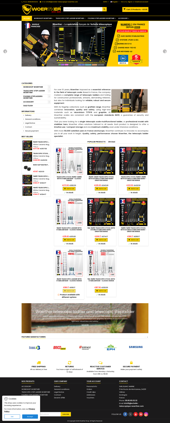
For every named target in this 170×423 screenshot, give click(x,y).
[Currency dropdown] (106, 2)
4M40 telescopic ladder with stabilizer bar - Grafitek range (41, 187)
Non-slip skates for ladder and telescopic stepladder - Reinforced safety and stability (41, 165)
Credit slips (91, 392)
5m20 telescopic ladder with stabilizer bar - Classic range (69, 229)
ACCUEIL (27, 18)
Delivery (28, 115)
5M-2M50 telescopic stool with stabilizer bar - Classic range (101, 280)
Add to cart (69, 189)
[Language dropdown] (115, 2)
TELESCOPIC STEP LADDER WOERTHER (70, 18)
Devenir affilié (59, 398)
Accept (30, 416)
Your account (94, 381)
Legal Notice (30, 123)
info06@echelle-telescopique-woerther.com (62, 2)
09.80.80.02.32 (33, 2)
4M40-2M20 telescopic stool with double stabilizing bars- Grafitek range (101, 178)
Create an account (141, 2)
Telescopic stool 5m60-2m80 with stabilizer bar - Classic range (69, 178)
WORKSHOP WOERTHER (43, 18)
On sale (111, 142)
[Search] (85, 9)
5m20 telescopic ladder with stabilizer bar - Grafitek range (41, 142)
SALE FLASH (28, 106)
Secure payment (32, 131)
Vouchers (90, 398)
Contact (28, 127)
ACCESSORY (123, 18)
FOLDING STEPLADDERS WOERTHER (101, 18)
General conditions (32, 119)
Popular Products (96, 142)
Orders (89, 389)
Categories (27, 83)
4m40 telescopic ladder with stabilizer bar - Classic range (69, 280)
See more (85, 325)
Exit (12, 416)
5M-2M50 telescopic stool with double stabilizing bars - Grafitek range (101, 230)
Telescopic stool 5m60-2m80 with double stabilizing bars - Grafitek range (41, 153)
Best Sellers (27, 136)
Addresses (91, 395)
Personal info (92, 386)
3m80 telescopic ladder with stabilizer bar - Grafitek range (41, 176)
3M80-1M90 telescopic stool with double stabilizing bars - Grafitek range (133, 230)
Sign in (130, 2)
